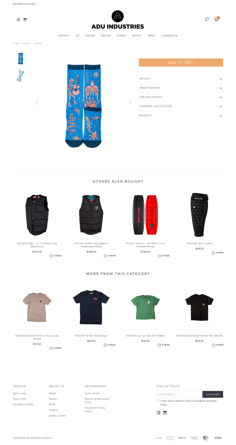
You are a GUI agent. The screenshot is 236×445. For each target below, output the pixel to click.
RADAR (90, 35)
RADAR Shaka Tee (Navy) (91, 338)
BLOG (52, 404)
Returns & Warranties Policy (97, 400)
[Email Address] (180, 394)
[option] (83, 106)
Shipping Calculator (155, 132)
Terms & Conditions (195, 400)
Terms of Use (92, 393)
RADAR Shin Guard (199, 246)
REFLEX (106, 35)
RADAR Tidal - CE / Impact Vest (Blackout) (37, 248)
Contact (53, 409)
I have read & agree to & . (187, 402)
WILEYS (137, 35)
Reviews (145, 141)
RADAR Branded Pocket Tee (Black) (199, 338)
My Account (19, 393)
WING (151, 35)
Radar (143, 52)
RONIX (121, 35)
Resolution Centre (23, 404)
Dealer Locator (24, 3)
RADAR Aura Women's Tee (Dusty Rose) (37, 340)
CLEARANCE (169, 35)
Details (145, 104)
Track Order (19, 398)
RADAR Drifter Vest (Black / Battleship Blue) (91, 248)
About (52, 393)
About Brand (149, 113)
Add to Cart (181, 88)
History (53, 398)
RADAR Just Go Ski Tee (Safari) (145, 338)
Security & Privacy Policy (95, 409)
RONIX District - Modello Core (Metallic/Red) (145, 248)
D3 (77, 35)
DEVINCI (64, 35)
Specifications (150, 123)
